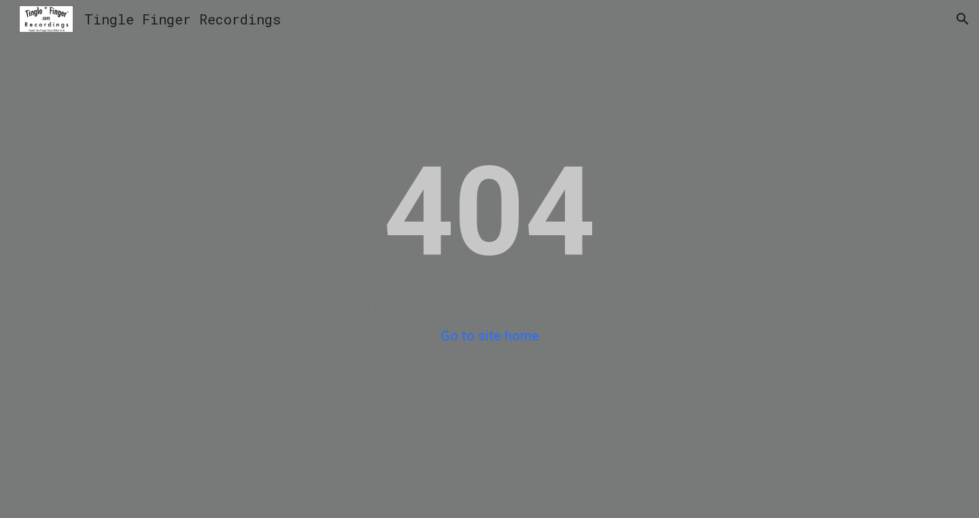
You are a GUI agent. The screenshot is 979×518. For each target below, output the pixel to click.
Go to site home (490, 336)
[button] (962, 19)
